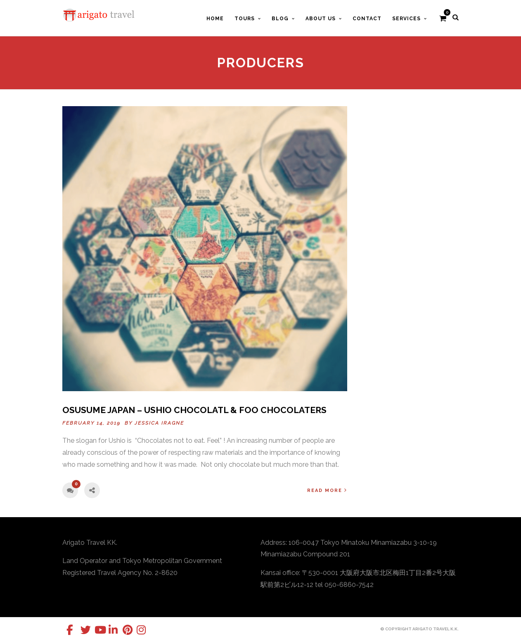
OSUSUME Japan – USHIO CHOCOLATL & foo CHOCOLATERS (194, 410)
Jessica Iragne (159, 423)
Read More (327, 490)
